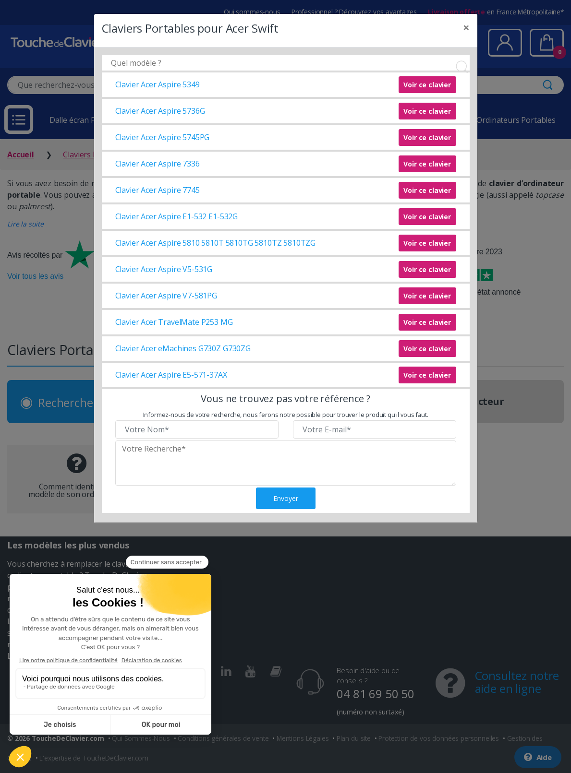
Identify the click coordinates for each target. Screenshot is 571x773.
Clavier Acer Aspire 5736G (160, 111)
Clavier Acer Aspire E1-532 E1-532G (176, 216)
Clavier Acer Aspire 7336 (157, 163)
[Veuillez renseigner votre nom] (197, 429)
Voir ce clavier (427, 84)
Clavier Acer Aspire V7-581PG (166, 295)
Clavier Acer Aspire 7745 (157, 190)
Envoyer (285, 498)
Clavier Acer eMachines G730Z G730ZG (183, 348)
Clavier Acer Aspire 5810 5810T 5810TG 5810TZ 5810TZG (215, 243)
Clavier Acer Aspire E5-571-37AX (171, 374)
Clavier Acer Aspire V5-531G (164, 269)
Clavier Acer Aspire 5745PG (162, 137)
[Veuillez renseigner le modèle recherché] (285, 463)
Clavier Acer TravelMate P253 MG (174, 322)
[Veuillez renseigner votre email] (374, 429)
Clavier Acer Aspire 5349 (157, 84)
